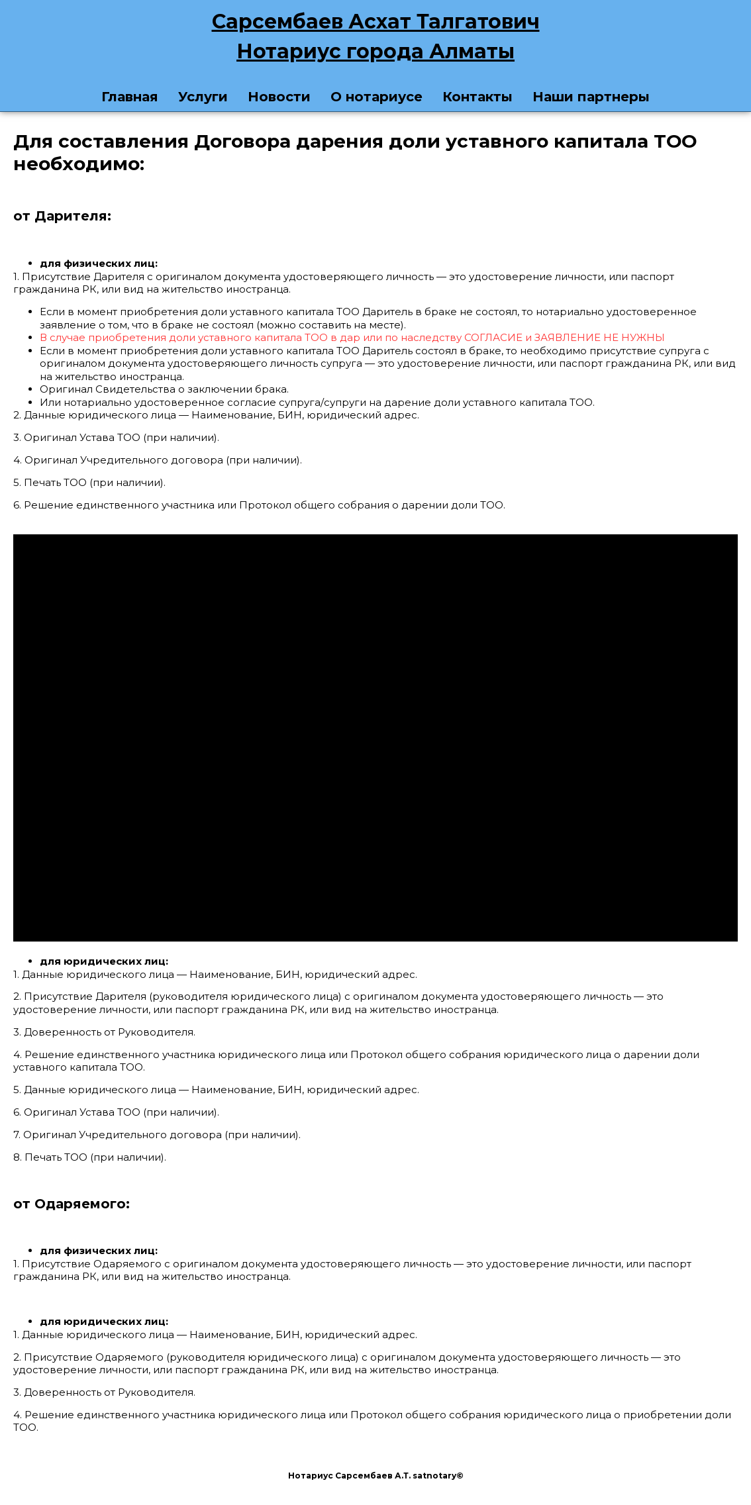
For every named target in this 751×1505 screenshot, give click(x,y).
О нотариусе (376, 97)
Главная (129, 97)
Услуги (203, 97)
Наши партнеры (591, 97)
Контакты (477, 97)
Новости (279, 97)
